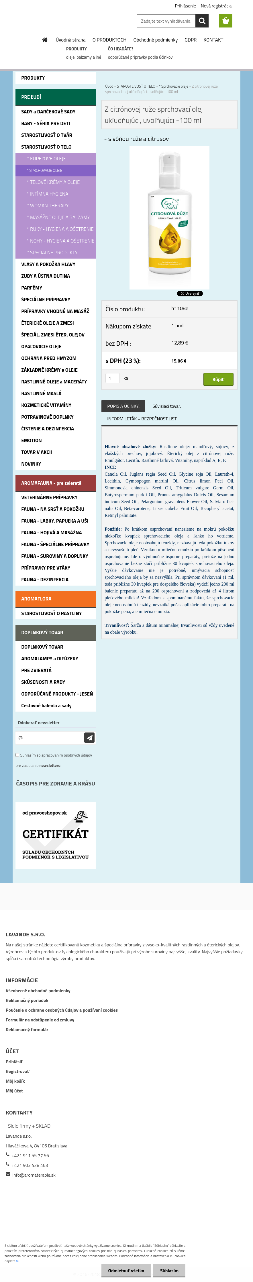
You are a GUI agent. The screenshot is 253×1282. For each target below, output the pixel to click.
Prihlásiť (14, 1061)
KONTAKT (213, 40)
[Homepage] (45, 39)
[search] (202, 20)
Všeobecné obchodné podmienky (38, 990)
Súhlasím (169, 1270)
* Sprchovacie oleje (173, 86)
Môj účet (14, 1090)
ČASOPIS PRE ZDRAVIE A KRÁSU (55, 783)
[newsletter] (89, 738)
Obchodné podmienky (156, 40)
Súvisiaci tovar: (166, 406)
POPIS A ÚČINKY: (123, 406)
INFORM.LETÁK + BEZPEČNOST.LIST (142, 418)
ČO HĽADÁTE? (120, 49)
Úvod (109, 86)
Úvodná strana (70, 40)
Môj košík (15, 1081)
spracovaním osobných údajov (67, 755)
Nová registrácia (216, 5)
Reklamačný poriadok (27, 1000)
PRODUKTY (76, 49)
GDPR (191, 40)
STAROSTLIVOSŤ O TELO (136, 86)
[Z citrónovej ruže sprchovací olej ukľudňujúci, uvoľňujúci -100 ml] (169, 149)
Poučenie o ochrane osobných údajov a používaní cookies (62, 1010)
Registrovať (17, 1071)
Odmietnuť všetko (125, 1270)
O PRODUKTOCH (110, 40)
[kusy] (112, 378)
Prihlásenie (185, 5)
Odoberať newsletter (38, 722)
